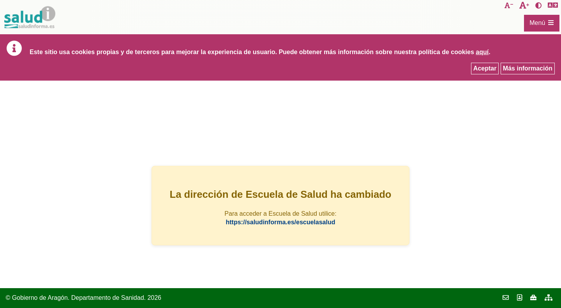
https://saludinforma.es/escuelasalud (280, 222)
